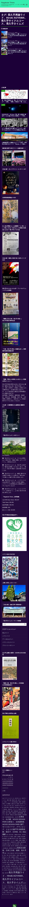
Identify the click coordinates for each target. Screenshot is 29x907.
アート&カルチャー (7, 639)
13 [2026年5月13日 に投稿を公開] (6, 781)
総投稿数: (5, 507)
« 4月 (3, 790)
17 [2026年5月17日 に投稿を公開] (12, 781)
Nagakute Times (8, 3)
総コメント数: (6, 510)
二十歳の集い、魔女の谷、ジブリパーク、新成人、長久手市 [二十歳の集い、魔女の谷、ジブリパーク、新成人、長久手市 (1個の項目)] (13, 809)
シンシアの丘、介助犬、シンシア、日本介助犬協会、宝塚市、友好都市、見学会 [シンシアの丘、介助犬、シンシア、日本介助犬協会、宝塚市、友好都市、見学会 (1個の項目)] (14, 802)
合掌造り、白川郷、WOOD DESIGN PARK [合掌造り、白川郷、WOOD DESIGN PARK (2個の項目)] (13, 819)
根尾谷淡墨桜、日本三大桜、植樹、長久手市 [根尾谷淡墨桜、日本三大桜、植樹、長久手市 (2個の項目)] (14, 850)
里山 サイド (5, 633)
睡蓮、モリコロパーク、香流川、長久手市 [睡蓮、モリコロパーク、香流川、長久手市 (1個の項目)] (12, 858)
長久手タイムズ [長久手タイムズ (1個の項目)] (10, 868)
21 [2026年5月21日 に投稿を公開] (7, 783)
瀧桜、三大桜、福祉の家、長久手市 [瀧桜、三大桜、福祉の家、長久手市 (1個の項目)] (11, 853)
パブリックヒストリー (8, 642)
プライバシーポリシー (8, 645)
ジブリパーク (6, 636)
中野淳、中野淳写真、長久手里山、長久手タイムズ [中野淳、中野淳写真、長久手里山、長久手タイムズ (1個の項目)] (16, 807)
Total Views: (5, 502)
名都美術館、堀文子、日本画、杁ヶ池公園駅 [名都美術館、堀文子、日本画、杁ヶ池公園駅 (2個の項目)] (14, 831)
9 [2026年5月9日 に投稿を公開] (10, 779)
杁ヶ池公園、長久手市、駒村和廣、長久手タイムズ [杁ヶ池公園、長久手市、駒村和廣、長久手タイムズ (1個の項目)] (15, 845)
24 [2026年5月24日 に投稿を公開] (12, 783)
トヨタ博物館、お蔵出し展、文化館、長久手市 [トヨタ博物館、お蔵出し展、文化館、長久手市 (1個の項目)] (14, 803)
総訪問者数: (5, 505)
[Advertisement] (14, 70)
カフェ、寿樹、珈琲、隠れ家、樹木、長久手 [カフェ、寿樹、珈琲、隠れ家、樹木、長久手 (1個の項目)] (12, 800)
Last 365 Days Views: (8, 499)
